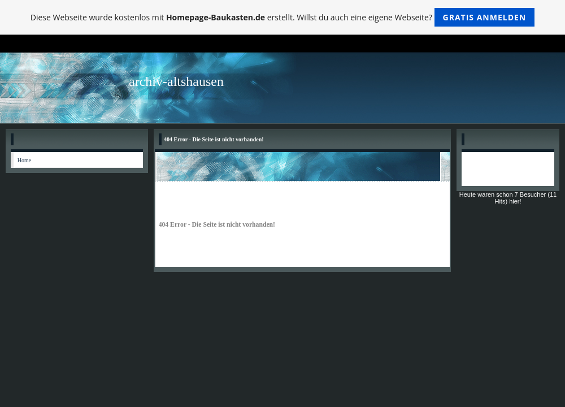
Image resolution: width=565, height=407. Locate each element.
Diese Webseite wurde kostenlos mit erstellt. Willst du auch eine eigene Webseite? (283, 17)
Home (24, 160)
